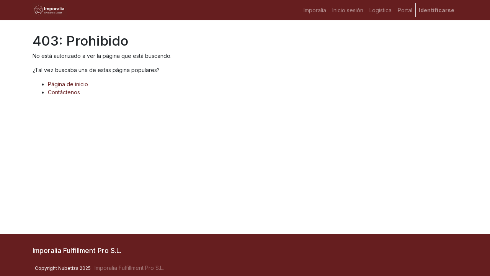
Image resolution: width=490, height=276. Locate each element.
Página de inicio (68, 84)
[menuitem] (315, 10)
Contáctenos (64, 92)
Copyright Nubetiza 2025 (63, 268)
